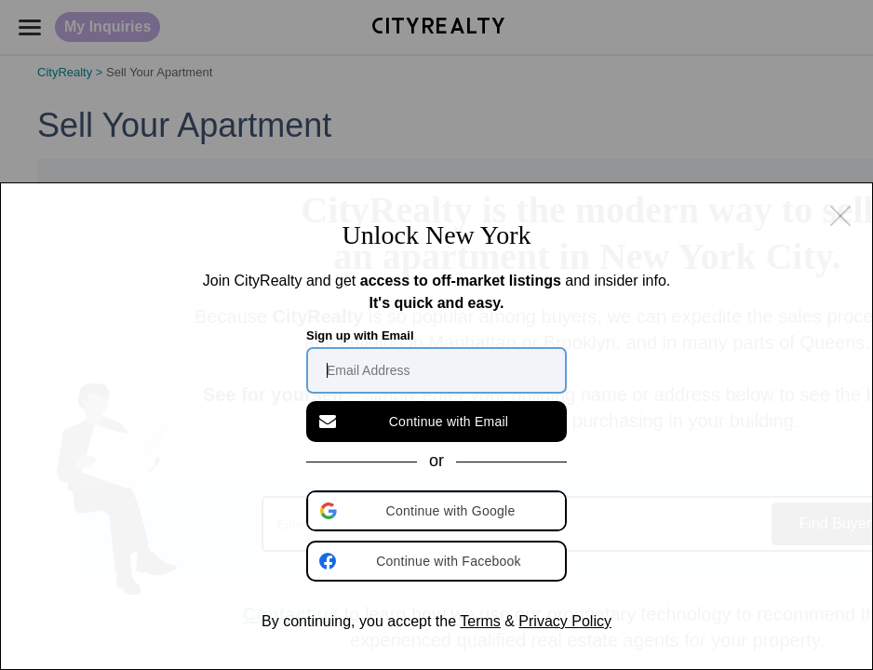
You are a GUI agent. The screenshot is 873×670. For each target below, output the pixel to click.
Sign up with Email (360, 373)
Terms (480, 621)
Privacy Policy (564, 621)
